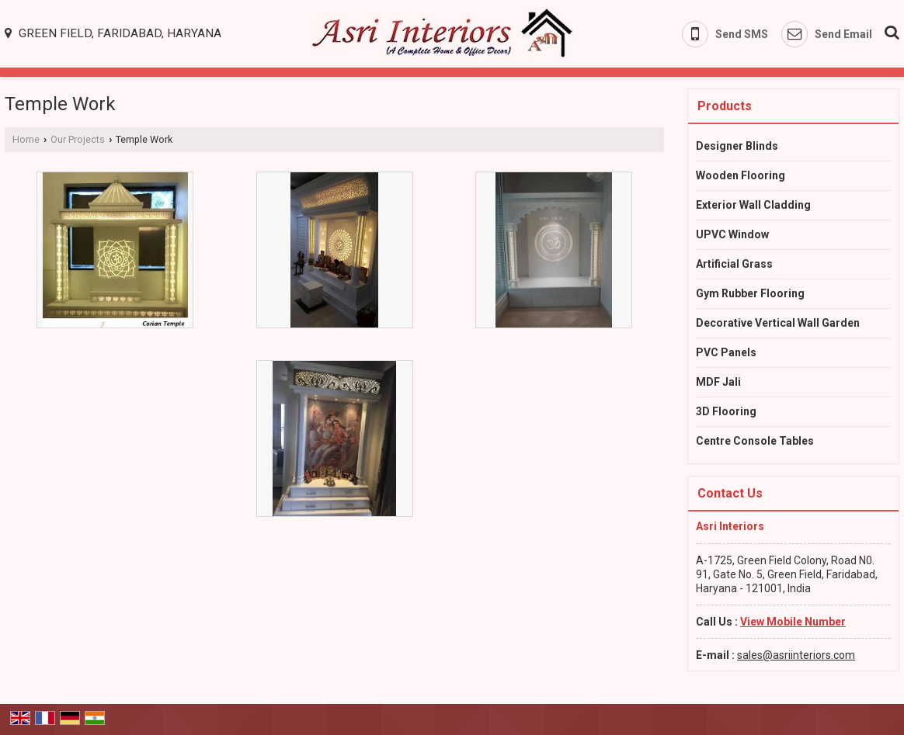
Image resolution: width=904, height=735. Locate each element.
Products (724, 106)
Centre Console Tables (755, 441)
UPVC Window (732, 234)
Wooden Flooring (740, 175)
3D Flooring (726, 411)
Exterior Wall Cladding (753, 205)
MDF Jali (718, 382)
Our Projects (77, 139)
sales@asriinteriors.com (796, 655)
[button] (793, 621)
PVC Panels (726, 352)
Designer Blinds (737, 146)
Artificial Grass (734, 264)
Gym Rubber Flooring (750, 293)
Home (26, 139)
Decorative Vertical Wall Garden (778, 323)
